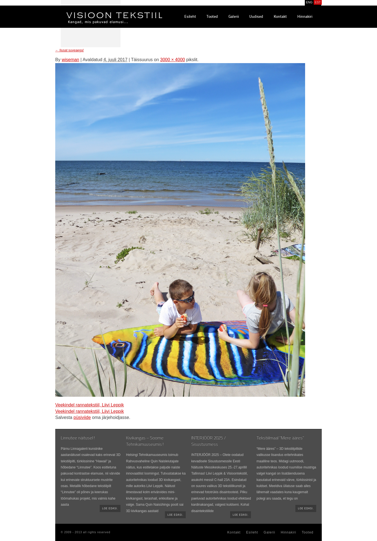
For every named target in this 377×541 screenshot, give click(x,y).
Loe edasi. (110, 508)
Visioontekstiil (102, 11)
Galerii (233, 17)
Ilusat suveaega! (69, 50)
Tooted (212, 17)
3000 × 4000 (172, 59)
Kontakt (280, 17)
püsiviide (82, 417)
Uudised (256, 17)
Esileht (190, 17)
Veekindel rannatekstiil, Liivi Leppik (89, 405)
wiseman (70, 59)
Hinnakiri (304, 17)
